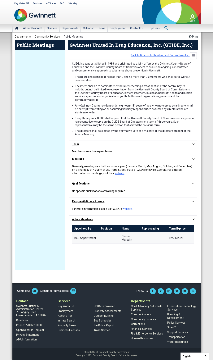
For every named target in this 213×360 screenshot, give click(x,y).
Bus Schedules (102, 320)
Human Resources (142, 338)
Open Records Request (30, 329)
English (187, 356)
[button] (133, 144)
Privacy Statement (27, 334)
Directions (22, 320)
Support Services (177, 332)
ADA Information (26, 339)
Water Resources (177, 341)
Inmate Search (67, 320)
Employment (65, 310)
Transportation (176, 337)
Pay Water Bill (21, 3)
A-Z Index (51, 3)
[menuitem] (33, 28)
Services (37, 3)
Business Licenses (69, 330)
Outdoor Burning (104, 315)
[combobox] (194, 356)
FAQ (62, 3)
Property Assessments (107, 310)
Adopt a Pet (65, 315)
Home (17, 28)
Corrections (138, 324)
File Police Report (104, 325)
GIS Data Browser (104, 306)
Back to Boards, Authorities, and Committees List (160, 55)
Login (192, 21)
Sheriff (171, 327)
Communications (141, 314)
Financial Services (141, 328)
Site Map (72, 3)
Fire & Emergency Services (147, 333)
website (119, 173)
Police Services (176, 322)
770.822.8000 (33, 325)
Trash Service (102, 330)
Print (193, 36)
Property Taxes (67, 325)
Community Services (143, 319)
